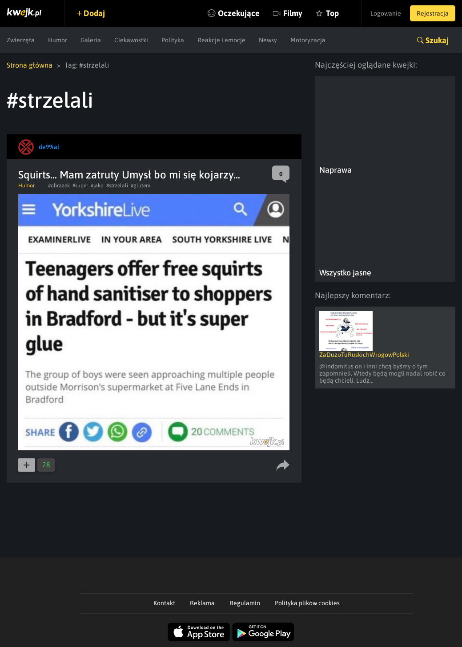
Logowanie (385, 13)
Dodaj (94, 13)
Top (332, 13)
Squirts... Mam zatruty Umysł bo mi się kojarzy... (129, 175)
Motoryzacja (307, 40)
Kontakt (164, 603)
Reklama (202, 603)
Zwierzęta (21, 40)
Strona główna (29, 65)
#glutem (140, 185)
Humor (57, 40)
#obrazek (59, 185)
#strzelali (117, 185)
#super (80, 185)
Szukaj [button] (437, 40)
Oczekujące (239, 13)
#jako (97, 185)
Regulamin (244, 603)
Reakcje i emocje (221, 40)
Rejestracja (433, 13)
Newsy (268, 40)
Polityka (172, 40)
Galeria (90, 40)
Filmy (292, 13)
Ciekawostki (131, 40)
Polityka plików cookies (307, 603)
